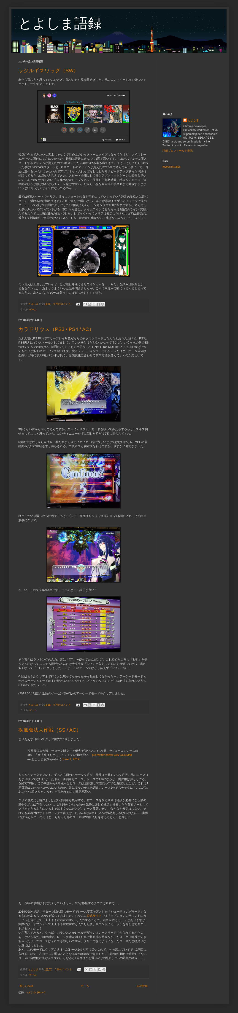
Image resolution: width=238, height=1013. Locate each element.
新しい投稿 (26, 986)
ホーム (85, 986)
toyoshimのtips (171, 166)
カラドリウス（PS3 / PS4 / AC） (56, 329)
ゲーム (33, 309)
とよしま (193, 120)
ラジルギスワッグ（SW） (48, 70)
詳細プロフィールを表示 (177, 150)
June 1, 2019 (70, 759)
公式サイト (94, 915)
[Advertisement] (191, 83)
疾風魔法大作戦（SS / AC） (49, 730)
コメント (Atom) (35, 992)
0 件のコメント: (63, 303)
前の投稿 (142, 986)
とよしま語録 (60, 23)
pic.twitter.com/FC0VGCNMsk (112, 755)
